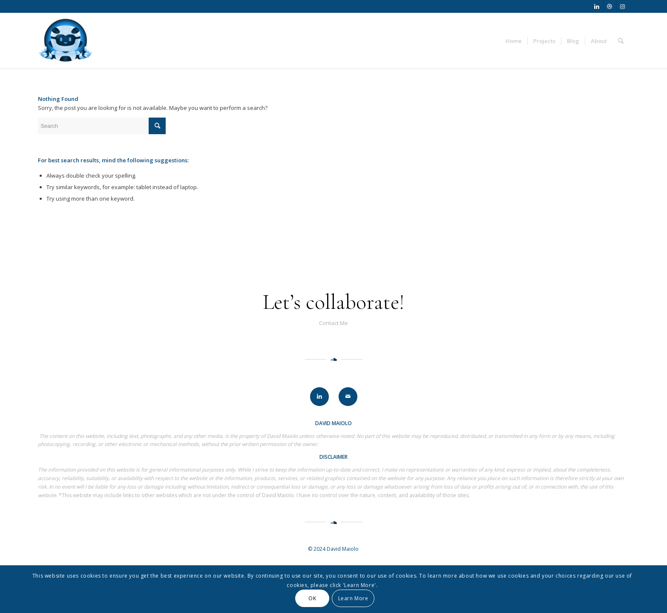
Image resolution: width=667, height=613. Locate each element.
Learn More (353, 598)
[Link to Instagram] (622, 6)
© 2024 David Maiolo (333, 549)
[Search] (620, 41)
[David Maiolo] (65, 41)
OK (312, 598)
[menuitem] (513, 41)
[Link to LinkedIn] (597, 6)
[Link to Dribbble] (610, 6)
